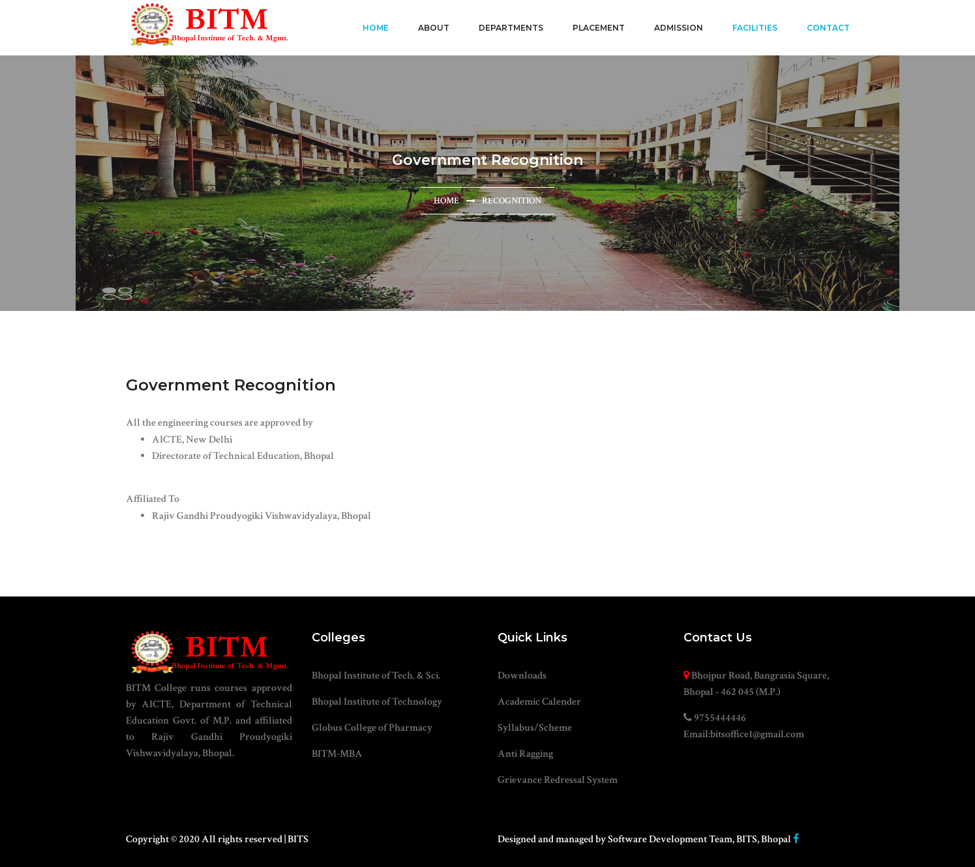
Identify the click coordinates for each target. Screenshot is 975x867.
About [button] (433, 28)
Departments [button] (511, 28)
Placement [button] (599, 28)
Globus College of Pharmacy (372, 728)
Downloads (522, 676)
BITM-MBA (337, 754)
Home (376, 28)
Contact (828, 28)
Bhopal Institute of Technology (377, 702)
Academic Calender (539, 702)
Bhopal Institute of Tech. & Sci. (376, 676)
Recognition (511, 201)
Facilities (754, 28)
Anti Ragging (525, 754)
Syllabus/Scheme (535, 728)
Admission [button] (678, 28)
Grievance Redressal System (558, 780)
